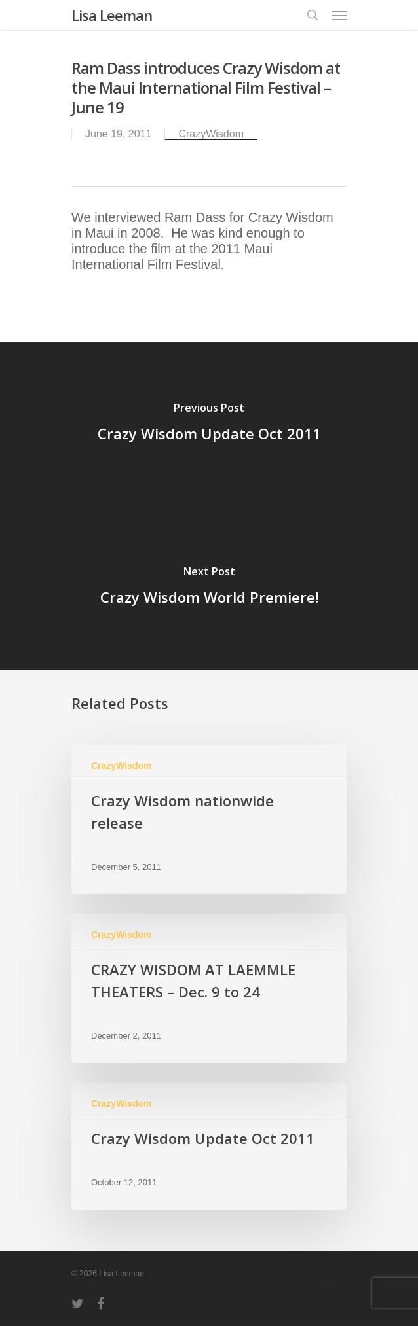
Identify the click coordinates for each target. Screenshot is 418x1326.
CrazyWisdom (211, 133)
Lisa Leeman (111, 15)
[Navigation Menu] (339, 15)
